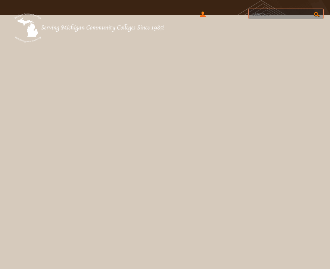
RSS (218, 14)
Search (317, 14)
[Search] (286, 14)
